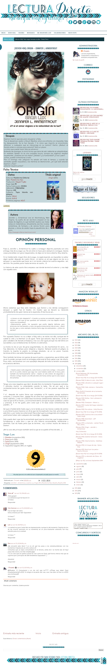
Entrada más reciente (13, 633)
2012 (76, 490)
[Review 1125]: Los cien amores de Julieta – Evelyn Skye (91, 116)
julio (77, 469)
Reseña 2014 (62, 483)
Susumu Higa (82, 276)
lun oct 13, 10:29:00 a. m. (18, 525)
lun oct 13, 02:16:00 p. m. (18, 543)
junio (78, 471)
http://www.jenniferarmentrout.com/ (22, 232)
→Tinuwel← (11, 567)
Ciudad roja (81, 254)
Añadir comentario (10, 581)
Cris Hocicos (12, 508)
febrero (79, 482)
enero (78, 484)
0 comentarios (90, 112)
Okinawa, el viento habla (85, 275)
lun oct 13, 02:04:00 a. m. (25, 508)
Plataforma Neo (17, 180)
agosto (79, 466)
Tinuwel (81, 229)
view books (93, 235)
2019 (76, 350)
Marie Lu (81, 255)
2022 (76, 342)
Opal (7, 441)
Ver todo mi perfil (78, 60)
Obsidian (8, 437)
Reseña (55, 483)
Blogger (60, 660)
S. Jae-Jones (81, 271)
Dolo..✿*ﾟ (11, 493)
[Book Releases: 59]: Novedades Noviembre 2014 (87, 374)
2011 (76, 493)
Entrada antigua (60, 633)
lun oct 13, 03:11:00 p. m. (24, 567)
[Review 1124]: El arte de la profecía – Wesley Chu (90, 124)
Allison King (81, 250)
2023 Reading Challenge (84, 226)
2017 (76, 356)
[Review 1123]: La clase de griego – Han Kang (89, 132)
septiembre (80, 464)
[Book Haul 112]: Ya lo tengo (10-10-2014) (89, 434)
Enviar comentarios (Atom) (22, 638)
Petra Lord (77, 173)
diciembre (79, 366)
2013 (76, 488)
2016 (76, 358)
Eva (9, 543)
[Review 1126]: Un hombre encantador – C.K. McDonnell (91, 108)
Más (96, 112)
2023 (76, 340)
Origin (50, 178)
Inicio (38, 633)
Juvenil (28, 483)
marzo (78, 479)
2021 (76, 345)
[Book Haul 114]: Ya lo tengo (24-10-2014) (89, 395)
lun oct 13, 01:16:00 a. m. (22, 493)
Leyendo (87, 153)
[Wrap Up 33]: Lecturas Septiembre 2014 (89, 460)
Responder (11, 502)
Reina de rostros (78, 172)
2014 (76, 363)
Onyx (7, 439)
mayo (78, 474)
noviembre (80, 368)
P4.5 (40, 483)
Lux (32, 483)
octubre (79, 371)
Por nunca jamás (82, 261)
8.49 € (14, 198)
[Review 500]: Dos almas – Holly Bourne (89, 409)
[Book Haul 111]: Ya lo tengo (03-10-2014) (89, 453)
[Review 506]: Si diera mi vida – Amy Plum (89, 380)
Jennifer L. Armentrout (18, 483)
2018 (76, 353)
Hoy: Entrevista (81, 431)
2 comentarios (91, 128)
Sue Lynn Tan (82, 262)
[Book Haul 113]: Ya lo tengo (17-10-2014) (89, 412)
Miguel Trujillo (21, 182)
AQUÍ (23, 201)
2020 (76, 348)
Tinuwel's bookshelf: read (87, 242)
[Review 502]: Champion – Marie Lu (87, 402)
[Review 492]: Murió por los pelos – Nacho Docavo (87, 450)
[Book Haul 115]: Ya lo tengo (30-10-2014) (89, 377)
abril (78, 477)
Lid (9, 525)
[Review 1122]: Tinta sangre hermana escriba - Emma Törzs (31, 39)
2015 (76, 361)
